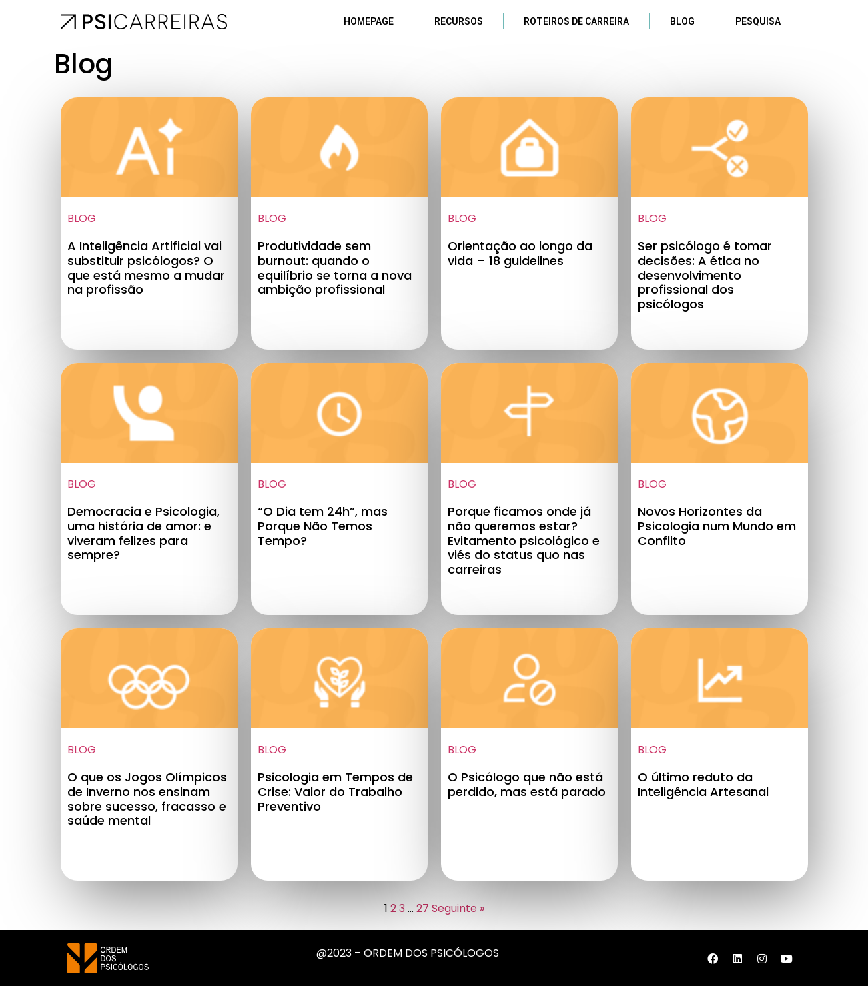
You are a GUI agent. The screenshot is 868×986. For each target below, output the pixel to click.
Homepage (369, 21)
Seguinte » (458, 908)
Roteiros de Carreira (576, 21)
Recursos (458, 21)
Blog (682, 21)
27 (422, 908)
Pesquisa (758, 21)
